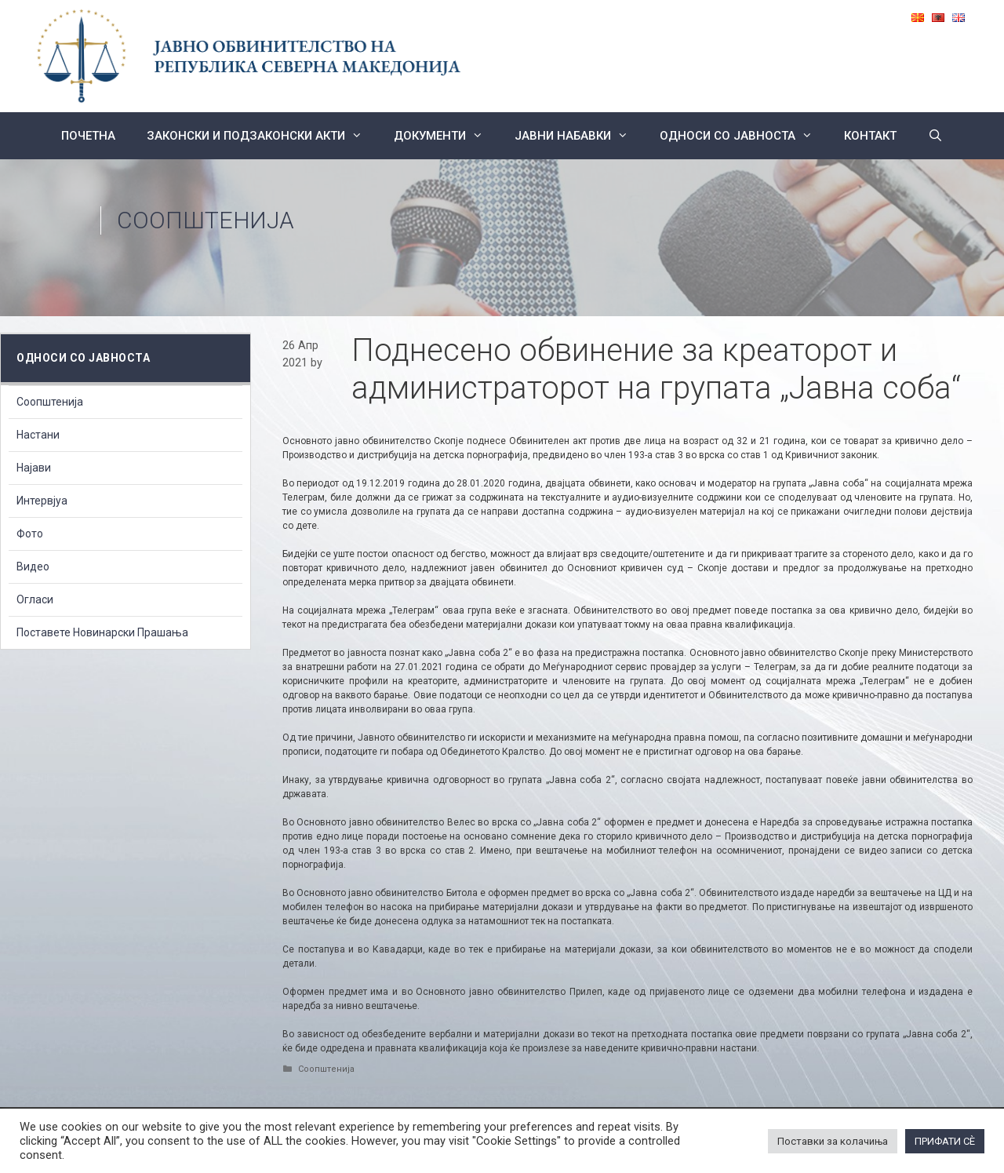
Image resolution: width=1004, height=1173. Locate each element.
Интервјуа (41, 500)
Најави (33, 467)
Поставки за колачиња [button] (832, 1141)
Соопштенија (205, 220)
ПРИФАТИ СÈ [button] (945, 1141)
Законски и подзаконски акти (262, 135)
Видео (32, 566)
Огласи (34, 599)
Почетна (88, 136)
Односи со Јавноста (744, 135)
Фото (29, 533)
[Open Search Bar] (935, 135)
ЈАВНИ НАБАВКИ (579, 135)
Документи (446, 135)
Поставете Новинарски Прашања (102, 632)
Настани (38, 434)
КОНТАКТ (870, 136)
